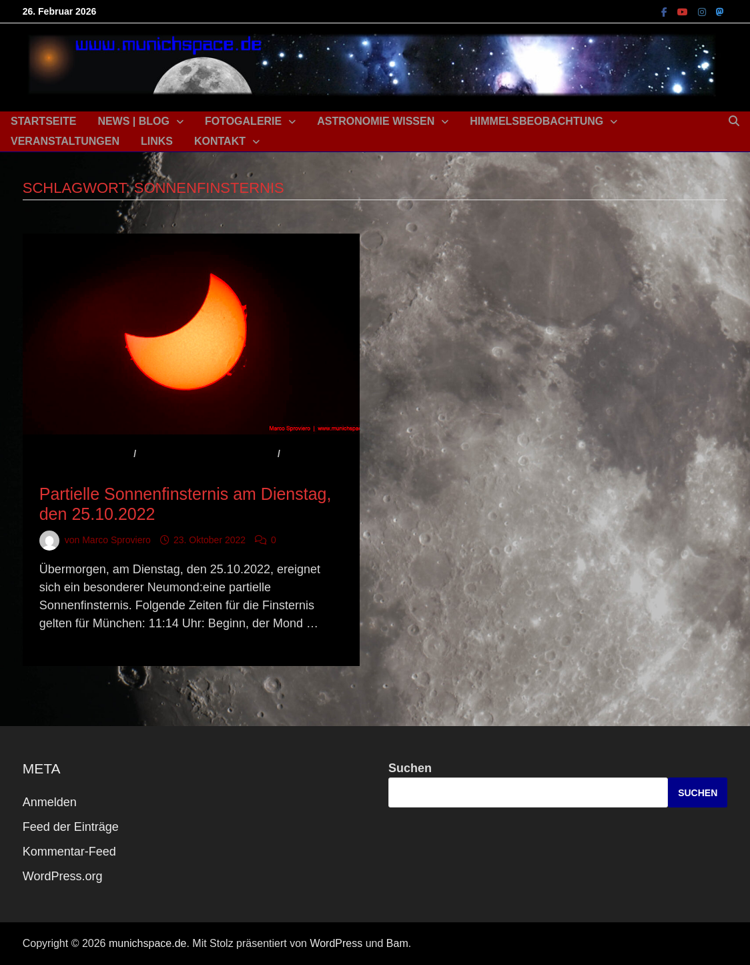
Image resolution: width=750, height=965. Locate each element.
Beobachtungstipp (89, 471)
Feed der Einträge (71, 827)
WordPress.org (63, 876)
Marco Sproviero (116, 540)
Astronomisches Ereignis (207, 453)
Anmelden (50, 802)
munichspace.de (148, 943)
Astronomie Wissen (375, 121)
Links (157, 141)
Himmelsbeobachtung (536, 121)
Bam (397, 943)
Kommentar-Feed (69, 851)
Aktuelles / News (85, 453)
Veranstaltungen (65, 141)
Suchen (410, 768)
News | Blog (133, 121)
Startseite (43, 121)
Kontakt (220, 141)
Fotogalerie (243, 121)
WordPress (336, 943)
